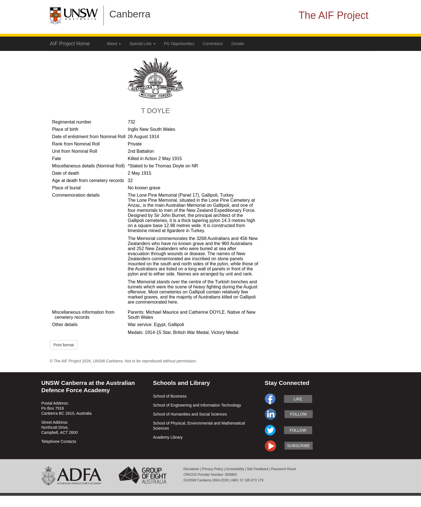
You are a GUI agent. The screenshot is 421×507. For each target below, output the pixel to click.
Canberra (130, 13)
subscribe (298, 445)
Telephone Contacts (58, 441)
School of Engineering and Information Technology (197, 405)
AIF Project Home (70, 43)
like (298, 399)
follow (298, 414)
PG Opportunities (179, 43)
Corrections (213, 43)
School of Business (170, 396)
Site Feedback (257, 469)
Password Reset (283, 469)
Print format (64, 345)
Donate (238, 43)
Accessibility (235, 469)
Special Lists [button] (142, 43)
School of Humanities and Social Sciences (190, 414)
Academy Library (168, 437)
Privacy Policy (212, 469)
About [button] (114, 43)
